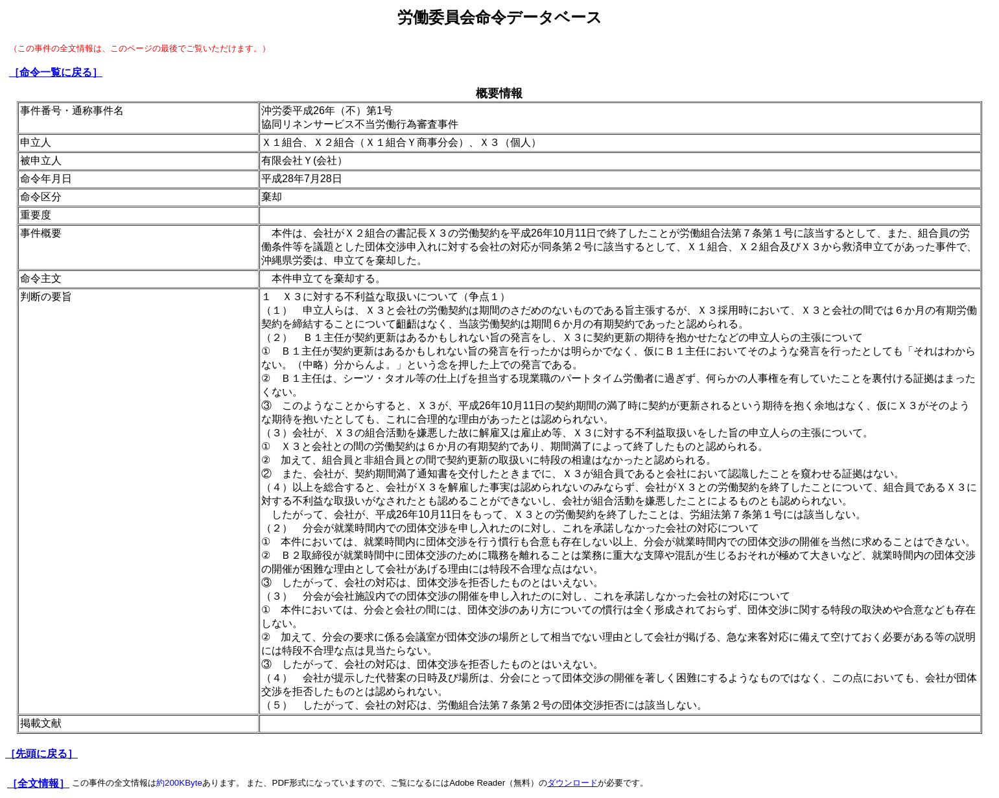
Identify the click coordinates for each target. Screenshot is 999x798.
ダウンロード (572, 783)
